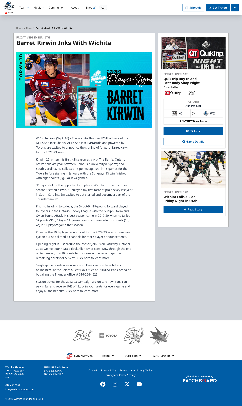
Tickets (193, 131)
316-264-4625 (12, 384)
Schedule (193, 7)
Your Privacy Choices (142, 370)
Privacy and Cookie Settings (121, 375)
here (87, 258)
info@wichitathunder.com (19, 389)
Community (58, 7)
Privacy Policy (108, 370)
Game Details (193, 141)
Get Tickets (218, 7)
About (76, 7)
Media (39, 7)
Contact (93, 370)
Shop (91, 7)
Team (24, 7)
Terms (123, 370)
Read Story (193, 209)
